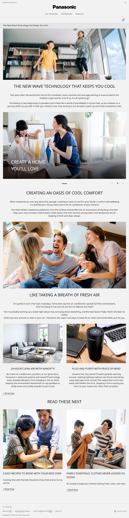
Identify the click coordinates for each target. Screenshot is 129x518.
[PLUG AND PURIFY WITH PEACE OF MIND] (96, 343)
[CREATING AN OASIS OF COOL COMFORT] (64, 255)
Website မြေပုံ (7, 511)
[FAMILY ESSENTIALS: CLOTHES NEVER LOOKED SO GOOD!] (96, 439)
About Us (58, 511)
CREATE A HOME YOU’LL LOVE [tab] (64, 183)
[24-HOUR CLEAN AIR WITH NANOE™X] (32, 343)
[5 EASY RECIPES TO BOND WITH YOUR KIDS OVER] (32, 439)
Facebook (7, 507)
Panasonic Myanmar (10, 3)
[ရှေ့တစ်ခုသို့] (112, 183)
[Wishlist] (123, 20)
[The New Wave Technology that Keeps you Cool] (64, 54)
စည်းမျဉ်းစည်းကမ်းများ (22, 511)
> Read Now (8, 489)
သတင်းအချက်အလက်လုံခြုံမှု (42, 511)
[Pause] (117, 183)
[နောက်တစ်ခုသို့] (123, 183)
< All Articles (8, 393)
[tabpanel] (64, 145)
